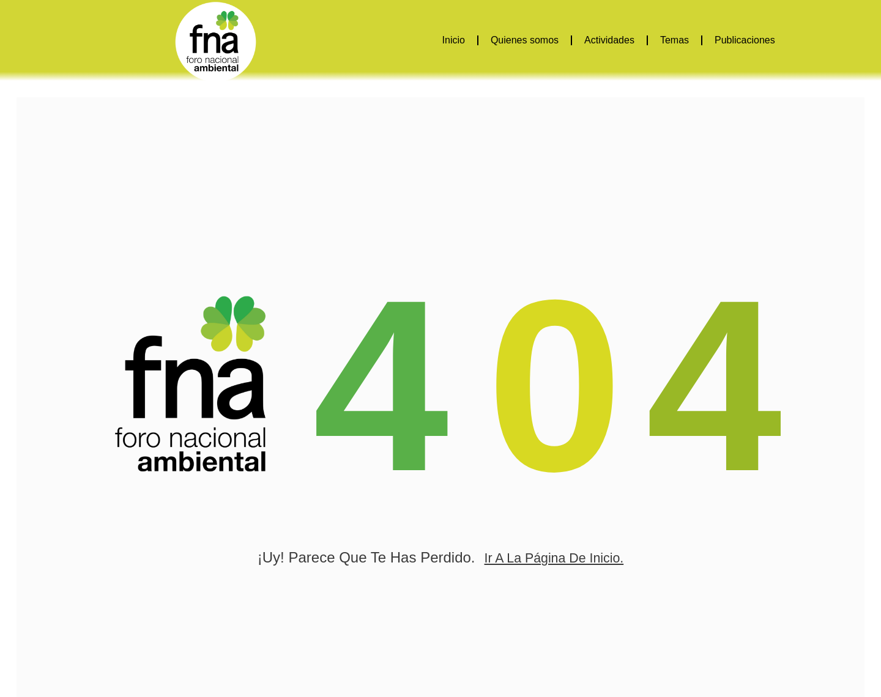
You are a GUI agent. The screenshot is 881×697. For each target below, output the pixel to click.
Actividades (609, 40)
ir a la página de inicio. (553, 572)
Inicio (453, 40)
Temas (674, 40)
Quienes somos (525, 40)
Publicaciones (745, 40)
